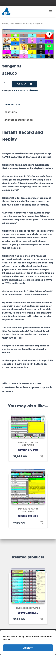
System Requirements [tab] (18, 120)
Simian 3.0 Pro (28, 449)
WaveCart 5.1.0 (28, 612)
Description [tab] (12, 104)
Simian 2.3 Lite (28, 516)
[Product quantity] (6, 83)
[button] (49, 34)
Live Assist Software (20, 23)
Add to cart (22, 84)
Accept (28, 648)
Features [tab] (10, 112)
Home (5, 23)
